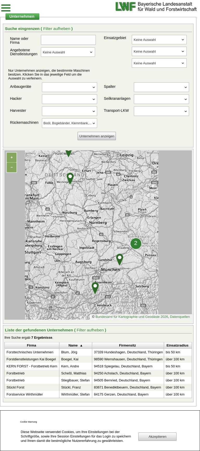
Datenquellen (180, 317)
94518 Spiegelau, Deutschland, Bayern (123, 366)
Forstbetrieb (15, 373)
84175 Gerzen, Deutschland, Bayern (121, 394)
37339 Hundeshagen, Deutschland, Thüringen (128, 352)
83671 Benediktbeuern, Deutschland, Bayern (127, 387)
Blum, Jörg (69, 352)
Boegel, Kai (69, 359)
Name (73, 345)
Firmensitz (127, 345)
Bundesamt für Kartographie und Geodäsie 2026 (132, 317)
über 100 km (175, 359)
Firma (31, 345)
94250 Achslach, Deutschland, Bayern (122, 373)
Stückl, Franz (71, 387)
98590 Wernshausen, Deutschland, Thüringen (128, 359)
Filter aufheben (57, 28)
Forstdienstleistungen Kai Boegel (31, 359)
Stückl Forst (15, 387)
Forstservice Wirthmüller (25, 394)
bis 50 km (173, 352)
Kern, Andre (70, 366)
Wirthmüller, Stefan (75, 394)
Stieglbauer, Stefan (75, 380)
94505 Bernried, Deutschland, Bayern (122, 380)
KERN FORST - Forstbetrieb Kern (32, 366)
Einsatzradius (177, 345)
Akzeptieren (157, 436)
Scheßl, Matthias (73, 373)
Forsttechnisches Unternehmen (30, 352)
